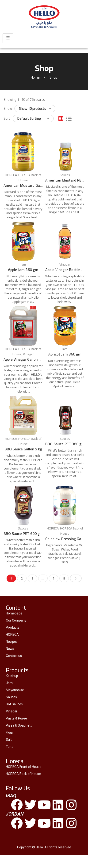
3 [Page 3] (32, 578)
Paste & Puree (16, 718)
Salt (9, 739)
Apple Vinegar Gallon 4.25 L (23, 359)
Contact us (14, 656)
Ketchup (12, 676)
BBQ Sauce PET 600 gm (23, 533)
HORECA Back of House (29, 177)
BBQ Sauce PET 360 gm (65, 443)
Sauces (65, 175)
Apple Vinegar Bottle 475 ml (65, 269)
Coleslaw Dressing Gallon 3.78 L (65, 538)
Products (12, 627)
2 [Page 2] (22, 578)
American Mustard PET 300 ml (65, 180)
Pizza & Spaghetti (19, 725)
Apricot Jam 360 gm (64, 354)
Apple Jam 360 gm (23, 269)
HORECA (11, 175)
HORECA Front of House (23, 767)
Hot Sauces (14, 704)
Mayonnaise (15, 690)
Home (35, 77)
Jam (23, 264)
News (10, 649)
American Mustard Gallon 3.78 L (23, 185)
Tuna (9, 747)
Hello (39, 847)
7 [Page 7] (53, 578)
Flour (9, 732)
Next (76, 578)
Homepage (14, 613)
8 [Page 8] (64, 578)
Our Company (16, 620)
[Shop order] (33, 118)
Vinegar (64, 264)
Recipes (12, 641)
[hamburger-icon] (8, 38)
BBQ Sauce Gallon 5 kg (23, 449)
